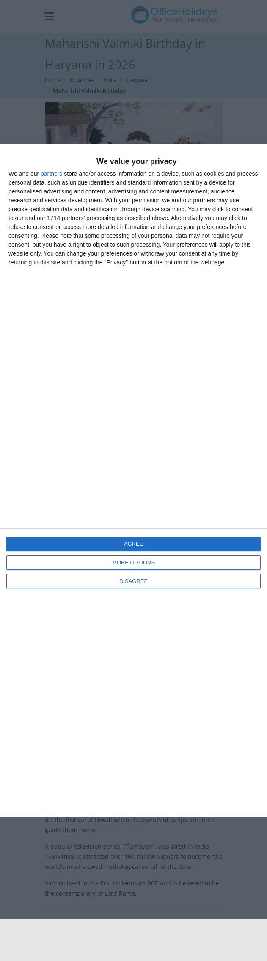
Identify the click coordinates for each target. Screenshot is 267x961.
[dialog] (133, 480)
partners (51, 174)
